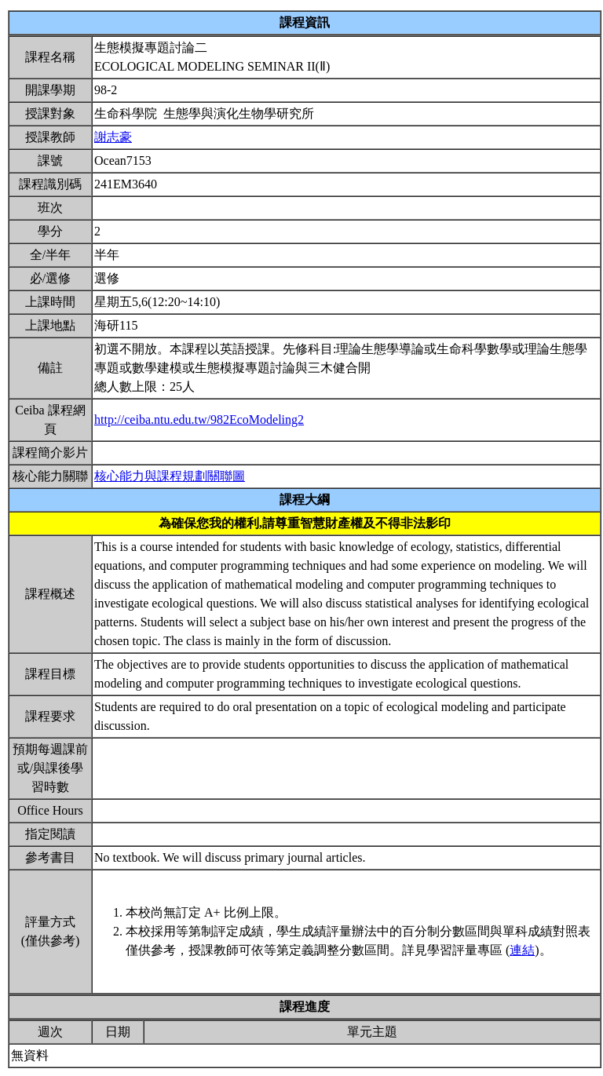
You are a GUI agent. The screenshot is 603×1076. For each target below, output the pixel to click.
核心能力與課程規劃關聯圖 (169, 476)
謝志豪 (113, 137)
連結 (522, 950)
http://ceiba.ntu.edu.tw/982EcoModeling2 (199, 419)
